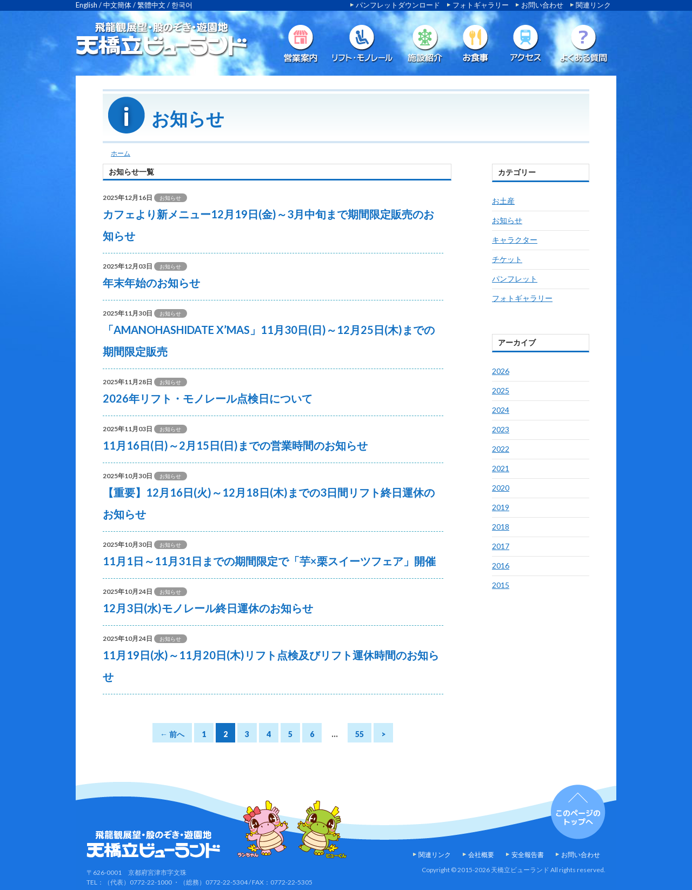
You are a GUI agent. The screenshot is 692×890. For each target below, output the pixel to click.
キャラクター (514, 239)
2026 (500, 371)
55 (359, 734)
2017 (500, 546)
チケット (507, 259)
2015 (500, 585)
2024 (500, 409)
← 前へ (172, 734)
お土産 (503, 200)
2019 (500, 507)
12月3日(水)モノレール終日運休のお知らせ (208, 607)
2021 (500, 468)
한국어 (181, 5)
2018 (500, 526)
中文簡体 (117, 5)
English (86, 5)
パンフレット (514, 278)
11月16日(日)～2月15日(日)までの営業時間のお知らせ (235, 445)
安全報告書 (527, 855)
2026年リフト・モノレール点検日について (207, 398)
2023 (500, 429)
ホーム (120, 153)
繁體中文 (151, 5)
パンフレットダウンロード (398, 5)
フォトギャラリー (481, 5)
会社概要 (481, 855)
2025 (500, 390)
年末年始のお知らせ (151, 282)
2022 (500, 448)
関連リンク (593, 5)
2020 (500, 487)
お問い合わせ (542, 5)
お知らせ (507, 220)
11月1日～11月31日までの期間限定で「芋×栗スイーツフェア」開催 (269, 560)
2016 (500, 565)
